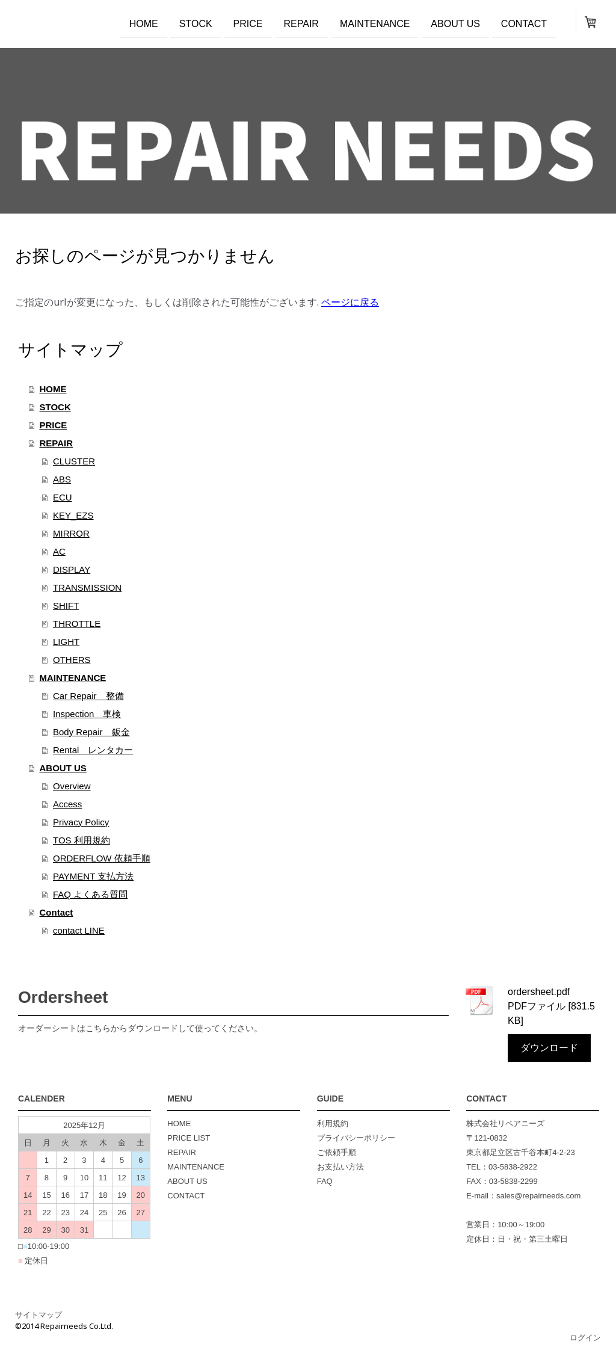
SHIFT (66, 605)
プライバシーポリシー (356, 1137)
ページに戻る (350, 302)
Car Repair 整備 (88, 696)
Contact (524, 23)
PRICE (248, 23)
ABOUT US (455, 23)
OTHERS (72, 660)
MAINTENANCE (375, 23)
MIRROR (71, 533)
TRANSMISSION (87, 587)
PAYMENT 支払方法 (93, 876)
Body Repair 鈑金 (91, 732)
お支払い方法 (340, 1166)
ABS (62, 479)
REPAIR (301, 23)
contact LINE (79, 930)
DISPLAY (71, 569)
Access (67, 804)
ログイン (585, 1337)
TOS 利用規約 (81, 840)
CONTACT (186, 1195)
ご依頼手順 (336, 1152)
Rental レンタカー (93, 750)
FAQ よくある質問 (90, 894)
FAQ (325, 1181)
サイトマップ (38, 1314)
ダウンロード (549, 1048)
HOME (143, 23)
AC (59, 551)
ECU (62, 497)
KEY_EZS (73, 515)
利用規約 (332, 1123)
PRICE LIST (188, 1137)
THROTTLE (76, 623)
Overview (72, 786)
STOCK (195, 23)
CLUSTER (74, 461)
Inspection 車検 (87, 714)
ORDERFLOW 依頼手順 (101, 858)
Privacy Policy (81, 822)
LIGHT (66, 641)
